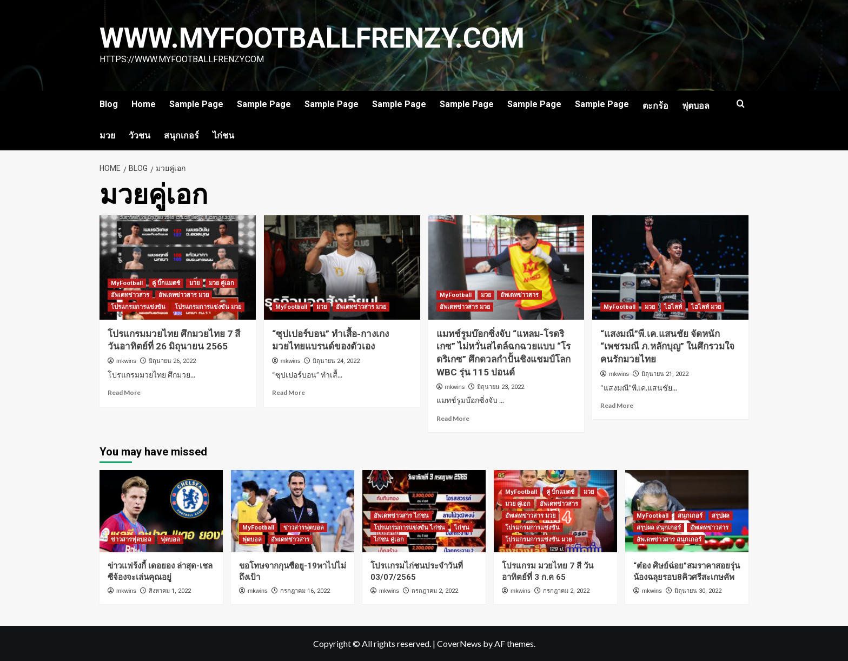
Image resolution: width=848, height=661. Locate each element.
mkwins (126, 361)
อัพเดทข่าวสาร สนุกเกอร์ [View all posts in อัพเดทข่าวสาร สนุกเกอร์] (669, 539)
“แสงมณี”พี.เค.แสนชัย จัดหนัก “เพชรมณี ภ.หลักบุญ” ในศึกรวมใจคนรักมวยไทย (667, 346)
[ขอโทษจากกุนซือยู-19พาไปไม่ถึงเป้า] (292, 511)
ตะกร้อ (655, 106)
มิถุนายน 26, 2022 (172, 361)
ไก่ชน (223, 135)
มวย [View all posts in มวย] (194, 283)
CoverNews (459, 643)
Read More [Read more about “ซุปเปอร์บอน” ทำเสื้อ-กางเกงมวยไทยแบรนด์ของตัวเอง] (288, 392)
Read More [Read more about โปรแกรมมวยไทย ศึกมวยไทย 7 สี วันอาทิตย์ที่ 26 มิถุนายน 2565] (124, 392)
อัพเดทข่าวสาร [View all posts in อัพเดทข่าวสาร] (130, 295)
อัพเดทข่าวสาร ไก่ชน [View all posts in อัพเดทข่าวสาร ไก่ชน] (401, 515)
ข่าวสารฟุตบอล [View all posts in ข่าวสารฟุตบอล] (131, 539)
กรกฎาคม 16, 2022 (305, 590)
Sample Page (196, 104)
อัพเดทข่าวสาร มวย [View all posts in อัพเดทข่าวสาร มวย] (183, 295)
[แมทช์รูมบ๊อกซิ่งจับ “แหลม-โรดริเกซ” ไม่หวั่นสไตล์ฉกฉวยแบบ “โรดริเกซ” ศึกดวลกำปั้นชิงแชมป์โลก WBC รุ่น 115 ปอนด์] (506, 267)
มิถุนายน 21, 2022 (664, 374)
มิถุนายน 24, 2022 (336, 361)
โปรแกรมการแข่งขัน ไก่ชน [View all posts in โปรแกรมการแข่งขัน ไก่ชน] (409, 527)
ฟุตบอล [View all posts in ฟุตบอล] (170, 539)
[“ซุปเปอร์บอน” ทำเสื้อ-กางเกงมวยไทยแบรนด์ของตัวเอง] (342, 267)
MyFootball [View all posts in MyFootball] (127, 283)
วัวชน (139, 135)
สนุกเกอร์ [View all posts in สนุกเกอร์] (690, 515)
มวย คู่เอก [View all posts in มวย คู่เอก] (221, 283)
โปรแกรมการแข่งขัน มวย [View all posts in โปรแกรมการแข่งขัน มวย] (208, 306)
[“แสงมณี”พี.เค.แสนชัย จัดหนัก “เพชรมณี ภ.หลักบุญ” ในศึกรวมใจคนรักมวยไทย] (670, 267)
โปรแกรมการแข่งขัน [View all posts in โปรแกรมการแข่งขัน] (138, 306)
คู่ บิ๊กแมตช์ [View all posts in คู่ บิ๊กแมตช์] (166, 283)
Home (143, 104)
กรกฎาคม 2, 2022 (435, 590)
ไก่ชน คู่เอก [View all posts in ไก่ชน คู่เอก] (389, 539)
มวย (107, 135)
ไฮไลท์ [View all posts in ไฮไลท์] (673, 306)
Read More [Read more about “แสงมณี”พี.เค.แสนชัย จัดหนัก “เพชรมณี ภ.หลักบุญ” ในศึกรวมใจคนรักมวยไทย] (616, 405)
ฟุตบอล (696, 106)
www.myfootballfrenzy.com (314, 38)
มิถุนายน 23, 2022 (500, 387)
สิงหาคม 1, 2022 (170, 590)
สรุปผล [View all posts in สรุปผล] (721, 515)
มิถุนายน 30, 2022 (697, 590)
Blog (109, 104)
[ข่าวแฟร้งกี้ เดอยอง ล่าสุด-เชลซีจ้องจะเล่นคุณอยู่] (161, 511)
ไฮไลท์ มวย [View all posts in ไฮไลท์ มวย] (706, 306)
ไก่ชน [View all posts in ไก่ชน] (461, 527)
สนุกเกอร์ (181, 135)
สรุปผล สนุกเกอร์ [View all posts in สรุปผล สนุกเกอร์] (659, 527)
